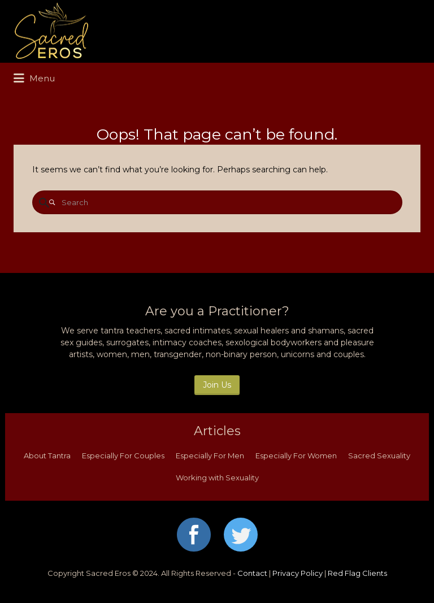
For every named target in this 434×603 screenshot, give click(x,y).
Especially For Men (210, 455)
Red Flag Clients (357, 573)
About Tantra (47, 455)
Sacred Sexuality (379, 455)
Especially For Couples (123, 455)
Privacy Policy (297, 573)
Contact (252, 573)
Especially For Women (296, 455)
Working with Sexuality (217, 477)
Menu (34, 78)
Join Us (217, 385)
